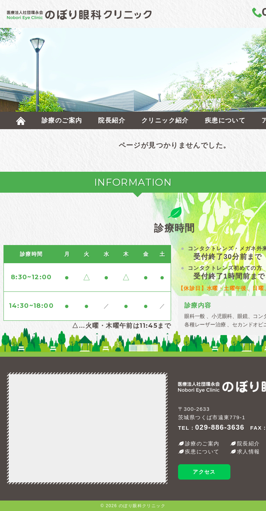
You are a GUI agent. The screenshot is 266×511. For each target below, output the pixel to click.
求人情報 (248, 451)
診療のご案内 (62, 120)
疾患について (225, 120)
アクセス (204, 472)
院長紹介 (111, 120)
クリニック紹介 (165, 120)
